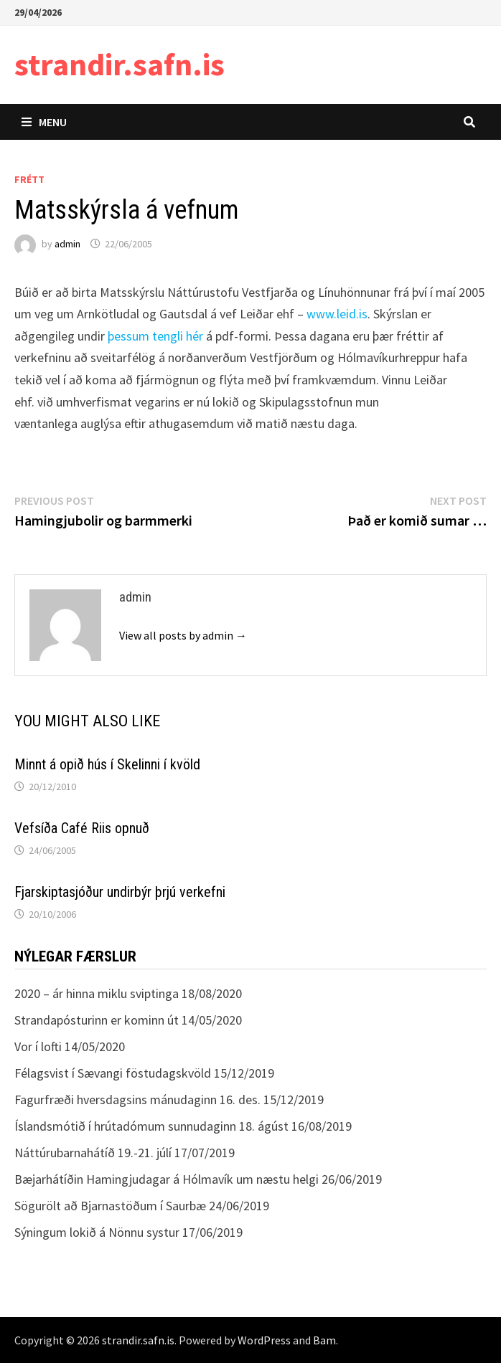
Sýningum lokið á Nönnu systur (96, 1232)
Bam (324, 1340)
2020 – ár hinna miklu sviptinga (96, 993)
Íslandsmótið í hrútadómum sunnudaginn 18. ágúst (151, 1126)
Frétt (29, 179)
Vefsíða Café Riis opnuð (81, 828)
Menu (44, 122)
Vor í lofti (38, 1046)
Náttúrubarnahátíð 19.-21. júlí (93, 1152)
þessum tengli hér (155, 336)
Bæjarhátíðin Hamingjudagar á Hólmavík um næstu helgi (166, 1179)
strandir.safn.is (119, 64)
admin (67, 243)
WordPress (264, 1340)
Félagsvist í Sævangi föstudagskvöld (112, 1073)
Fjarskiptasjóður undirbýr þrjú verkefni (119, 892)
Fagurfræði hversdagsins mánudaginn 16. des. (137, 1099)
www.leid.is (336, 313)
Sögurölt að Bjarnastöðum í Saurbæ (110, 1205)
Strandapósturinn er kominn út (96, 1020)
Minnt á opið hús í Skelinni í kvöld (107, 764)
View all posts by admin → (183, 635)
